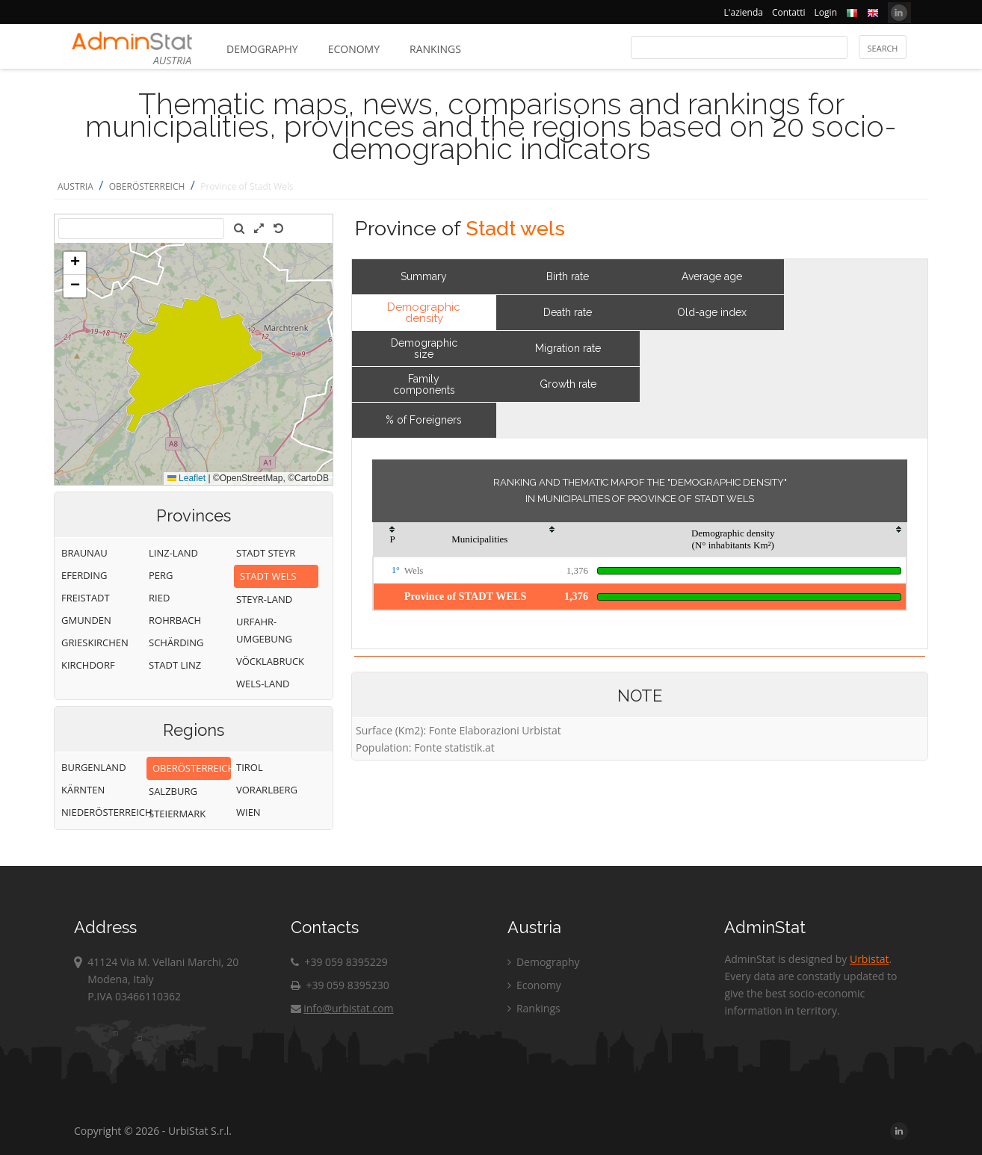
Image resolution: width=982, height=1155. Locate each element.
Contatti (789, 12)
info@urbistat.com (342, 1008)
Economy (354, 49)
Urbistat (869, 959)
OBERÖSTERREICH (147, 186)
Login (826, 12)
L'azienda (743, 12)
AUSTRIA (75, 186)
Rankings (435, 49)
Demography (262, 49)
